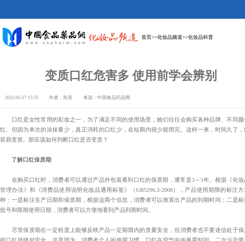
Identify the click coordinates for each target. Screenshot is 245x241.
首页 (146, 37)
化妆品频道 (169, 37)
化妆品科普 (200, 37)
